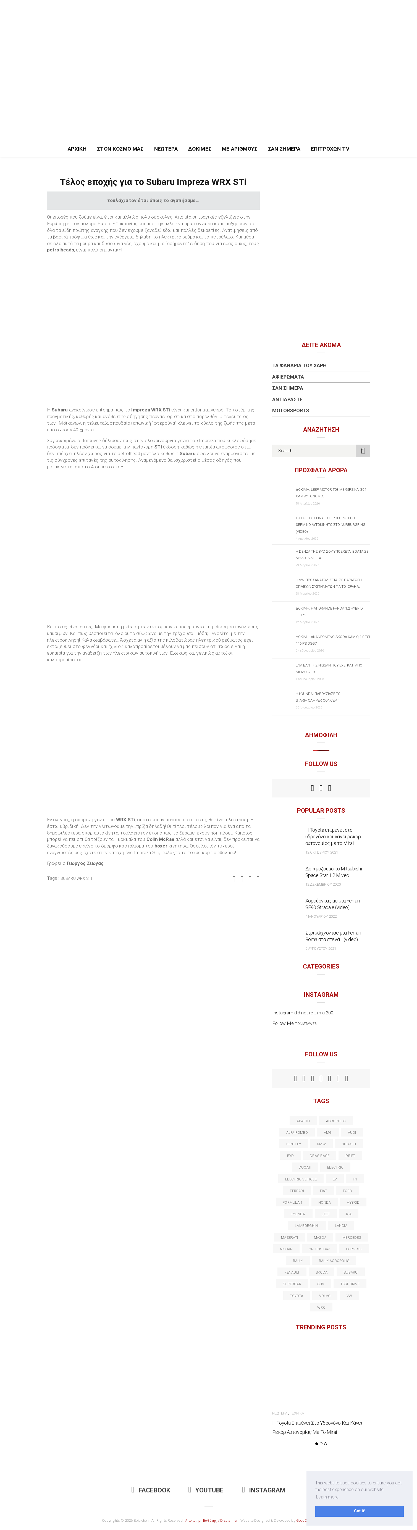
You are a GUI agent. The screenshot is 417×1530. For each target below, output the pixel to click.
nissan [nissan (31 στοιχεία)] (286, 1249)
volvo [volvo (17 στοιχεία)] (325, 1296)
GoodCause (305, 1520)
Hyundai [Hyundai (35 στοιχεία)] (298, 1214)
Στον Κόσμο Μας (120, 149)
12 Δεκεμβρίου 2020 (323, 884)
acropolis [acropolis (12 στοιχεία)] (336, 1121)
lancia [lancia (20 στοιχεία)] (341, 1226)
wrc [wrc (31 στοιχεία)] (321, 1307)
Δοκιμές (199, 149)
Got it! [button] (359, 1511)
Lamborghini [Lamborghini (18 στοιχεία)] (307, 1226)
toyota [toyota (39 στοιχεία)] (296, 1296)
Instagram (263, 1490)
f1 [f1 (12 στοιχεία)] (355, 1179)
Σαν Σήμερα (284, 149)
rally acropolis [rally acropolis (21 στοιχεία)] (334, 1261)
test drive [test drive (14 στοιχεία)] (350, 1284)
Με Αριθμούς (240, 149)
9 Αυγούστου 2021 (320, 948)
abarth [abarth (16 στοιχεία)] (303, 1121)
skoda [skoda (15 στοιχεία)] (321, 1272)
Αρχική (77, 149)
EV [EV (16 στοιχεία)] (335, 1179)
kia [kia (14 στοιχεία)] (349, 1214)
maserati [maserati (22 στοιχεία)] (289, 1237)
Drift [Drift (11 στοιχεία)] (350, 1156)
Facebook (151, 1490)
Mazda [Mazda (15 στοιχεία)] (320, 1237)
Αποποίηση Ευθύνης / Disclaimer (211, 1520)
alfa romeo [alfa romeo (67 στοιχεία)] (297, 1132)
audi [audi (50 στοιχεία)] (352, 1132)
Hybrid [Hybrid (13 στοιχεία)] (353, 1202)
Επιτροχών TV (330, 149)
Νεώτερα (166, 149)
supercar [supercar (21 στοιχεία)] (292, 1284)
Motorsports (290, 410)
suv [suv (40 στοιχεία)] (320, 1284)
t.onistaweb (306, 1024)
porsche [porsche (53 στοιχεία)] (354, 1249)
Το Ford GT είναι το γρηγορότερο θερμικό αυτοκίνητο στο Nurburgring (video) (330, 524)
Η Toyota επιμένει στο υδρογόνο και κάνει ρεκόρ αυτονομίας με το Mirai (333, 836)
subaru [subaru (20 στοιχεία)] (350, 1272)
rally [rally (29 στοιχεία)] (298, 1261)
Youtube (206, 1490)
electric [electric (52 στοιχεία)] (335, 1167)
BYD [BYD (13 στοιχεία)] (290, 1156)
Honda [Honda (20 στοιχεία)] (324, 1202)
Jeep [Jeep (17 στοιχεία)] (326, 1214)
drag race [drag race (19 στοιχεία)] (319, 1156)
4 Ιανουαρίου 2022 (321, 916)
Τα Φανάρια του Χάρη (299, 365)
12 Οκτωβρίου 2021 (321, 852)
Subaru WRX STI (76, 878)
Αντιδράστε (287, 399)
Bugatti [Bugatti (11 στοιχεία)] (349, 1144)
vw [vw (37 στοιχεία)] (349, 1296)
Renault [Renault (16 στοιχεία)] (292, 1272)
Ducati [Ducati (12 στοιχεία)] (305, 1167)
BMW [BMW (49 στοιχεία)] (321, 1144)
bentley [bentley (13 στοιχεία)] (293, 1144)
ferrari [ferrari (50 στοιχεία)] (297, 1191)
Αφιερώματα (288, 377)
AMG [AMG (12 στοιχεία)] (328, 1132)
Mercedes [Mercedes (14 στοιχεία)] (351, 1237)
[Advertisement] (208, 99)
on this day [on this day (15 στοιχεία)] (319, 1249)
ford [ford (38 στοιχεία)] (347, 1191)
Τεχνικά (297, 1413)
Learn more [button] (327, 1497)
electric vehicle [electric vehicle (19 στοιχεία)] (301, 1179)
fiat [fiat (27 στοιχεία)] (323, 1191)
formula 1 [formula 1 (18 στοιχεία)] (292, 1202)
